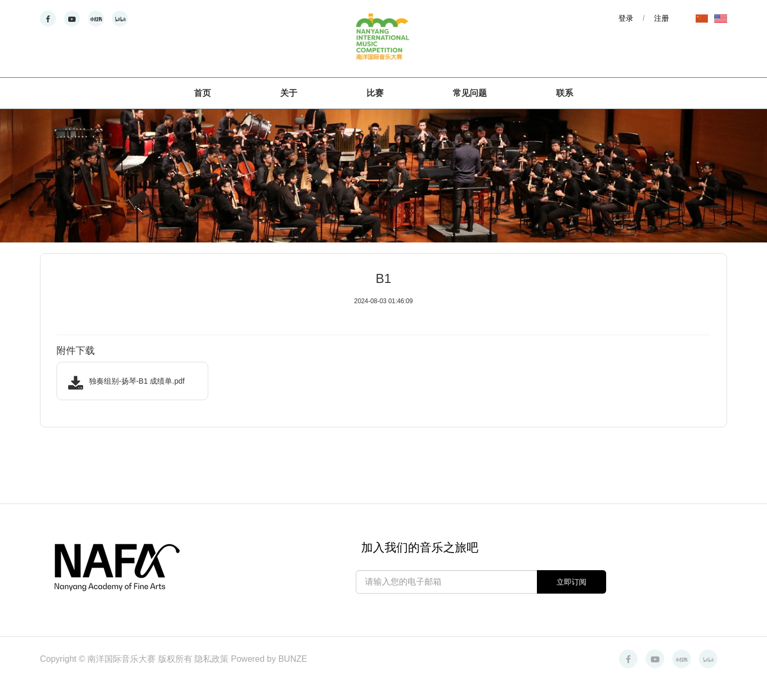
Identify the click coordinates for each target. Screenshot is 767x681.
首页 (202, 93)
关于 (288, 93)
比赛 (375, 93)
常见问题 (470, 93)
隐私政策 (212, 658)
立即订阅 (571, 582)
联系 (564, 93)
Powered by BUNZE (269, 658)
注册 (661, 18)
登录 (625, 18)
